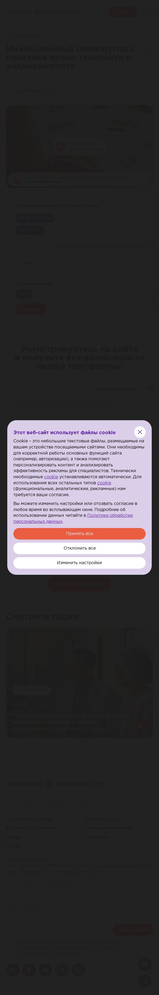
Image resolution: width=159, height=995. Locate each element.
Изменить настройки (79, 563)
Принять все (79, 534)
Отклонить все (80, 548)
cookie (51, 477)
